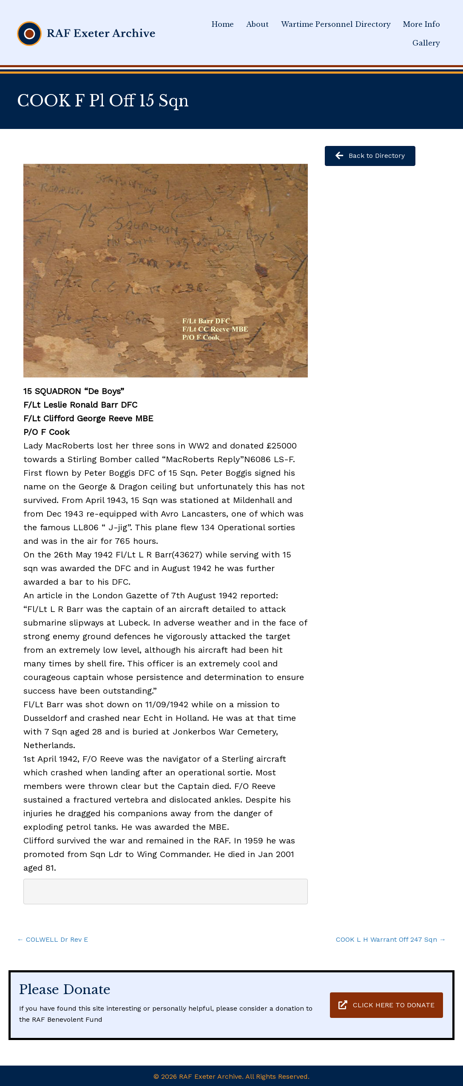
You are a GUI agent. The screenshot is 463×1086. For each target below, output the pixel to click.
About (257, 24)
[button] (386, 1005)
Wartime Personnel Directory (336, 24)
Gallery (426, 43)
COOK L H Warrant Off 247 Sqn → (391, 939)
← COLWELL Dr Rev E (52, 939)
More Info (421, 24)
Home (223, 24)
